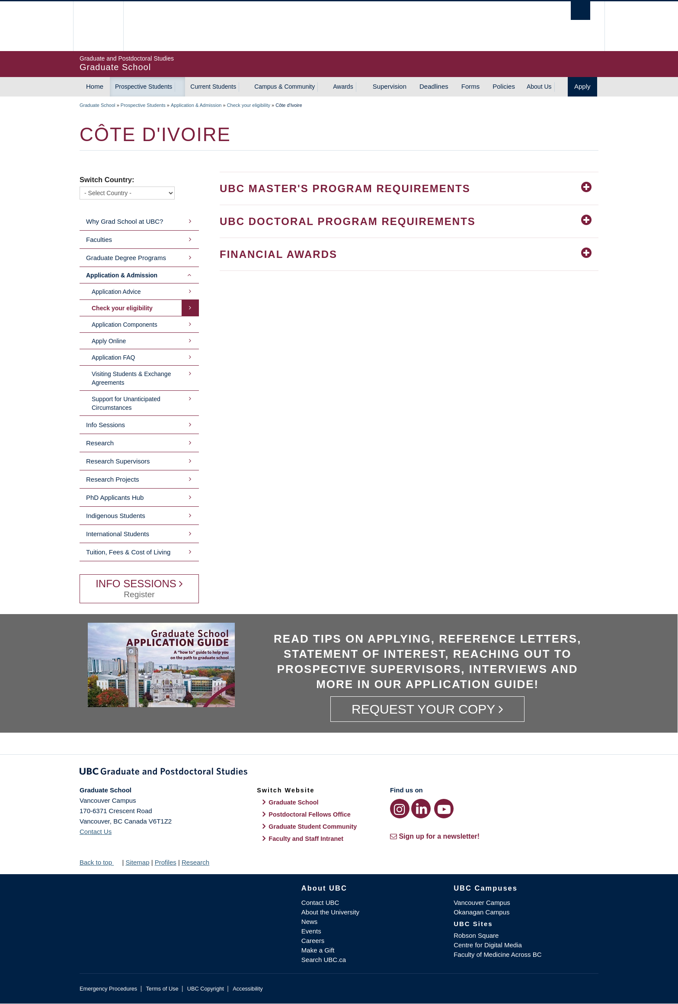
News (309, 921)
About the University (330, 912)
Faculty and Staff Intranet (306, 838)
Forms (470, 86)
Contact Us (96, 831)
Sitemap (137, 862)
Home (94, 86)
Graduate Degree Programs (126, 257)
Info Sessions (105, 424)
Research (100, 443)
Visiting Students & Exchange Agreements (131, 378)
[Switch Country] (127, 193)
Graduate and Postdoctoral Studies (339, 773)
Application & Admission (196, 105)
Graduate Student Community (313, 826)
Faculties (99, 239)
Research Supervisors (118, 461)
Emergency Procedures (108, 988)
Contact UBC (320, 902)
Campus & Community (284, 86)
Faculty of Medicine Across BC (497, 954)
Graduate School (97, 105)
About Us (539, 86)
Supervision (389, 86)
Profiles (165, 862)
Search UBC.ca (323, 959)
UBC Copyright (205, 988)
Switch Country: (107, 179)
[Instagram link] (399, 808)
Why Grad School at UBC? (124, 221)
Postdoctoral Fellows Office (310, 814)
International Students (117, 533)
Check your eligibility (248, 105)
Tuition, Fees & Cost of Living (128, 552)
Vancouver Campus (482, 902)
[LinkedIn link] (421, 808)
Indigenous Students (115, 515)
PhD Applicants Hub (115, 497)
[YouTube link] (444, 808)
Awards (343, 86)
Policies (504, 86)
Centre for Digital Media (488, 945)
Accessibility (247, 988)
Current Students (213, 86)
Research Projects (112, 479)
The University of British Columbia (98, 26)
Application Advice (116, 291)
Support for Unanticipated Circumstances (126, 403)
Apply (582, 86)
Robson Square (476, 935)
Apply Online (109, 341)
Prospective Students (143, 86)
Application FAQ (113, 357)
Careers (312, 940)
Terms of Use (162, 988)
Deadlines (433, 86)
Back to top (100, 862)
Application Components (124, 324)
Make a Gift (318, 950)
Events (311, 931)
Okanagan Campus (481, 912)
